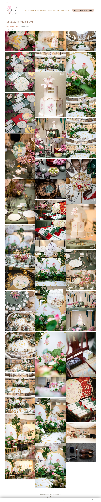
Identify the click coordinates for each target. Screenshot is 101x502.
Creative (17, 26)
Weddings (12, 26)
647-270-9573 (11, 2)
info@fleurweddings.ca (21, 2)
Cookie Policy (61, 500)
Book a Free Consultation (82, 10)
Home (7, 26)
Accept (68, 500)
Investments (89, 2)
